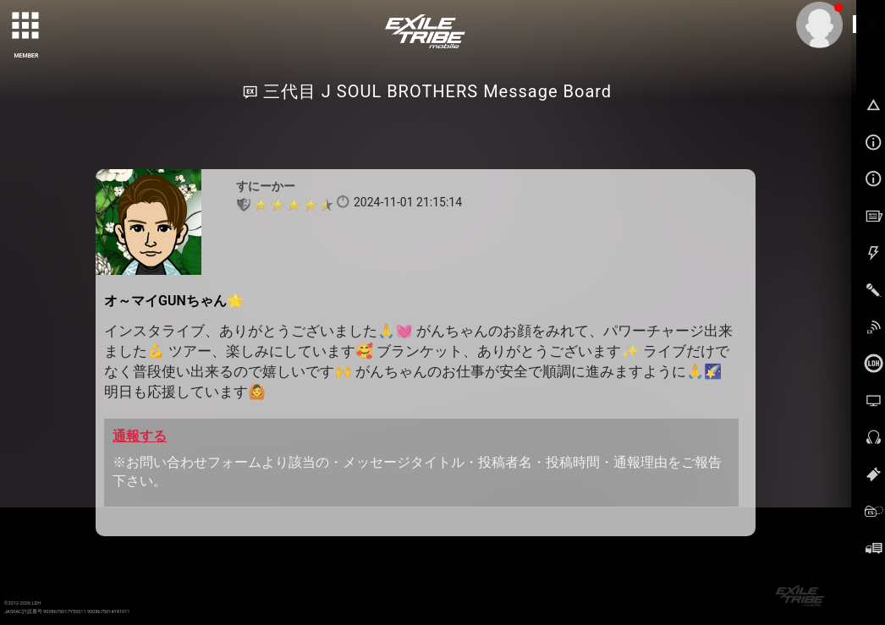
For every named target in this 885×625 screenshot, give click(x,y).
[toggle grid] (26, 26)
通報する (140, 436)
